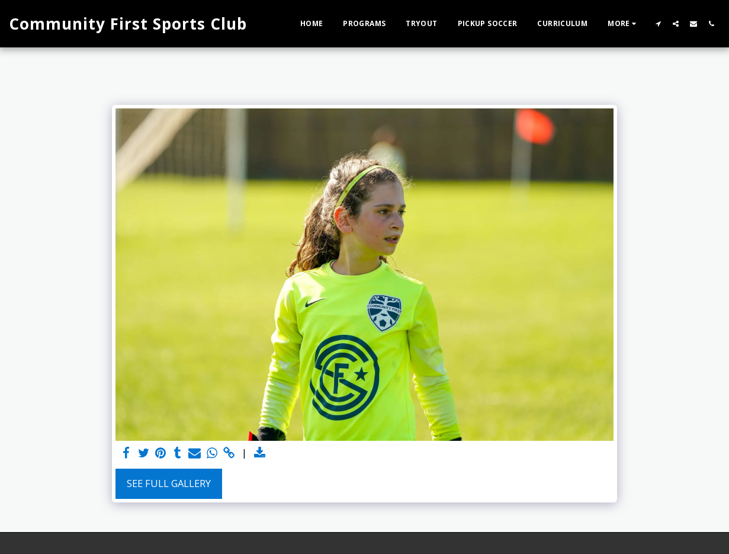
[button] (658, 23)
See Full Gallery (169, 483)
